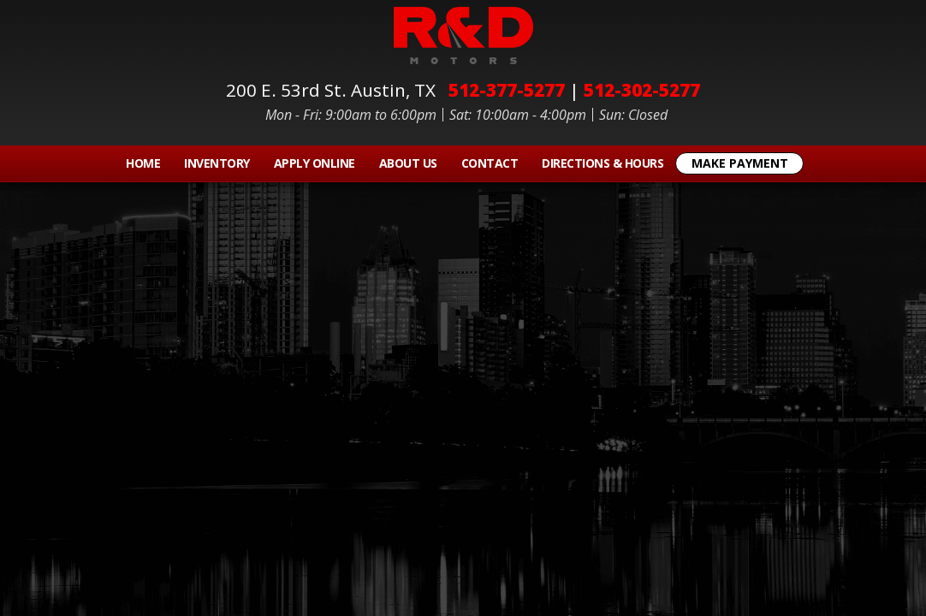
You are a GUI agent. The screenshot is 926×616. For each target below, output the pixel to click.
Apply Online (314, 163)
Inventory (217, 163)
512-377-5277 (506, 90)
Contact (490, 163)
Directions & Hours (602, 163)
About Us (408, 163)
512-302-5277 (642, 90)
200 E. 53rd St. (335, 90)
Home (143, 163)
